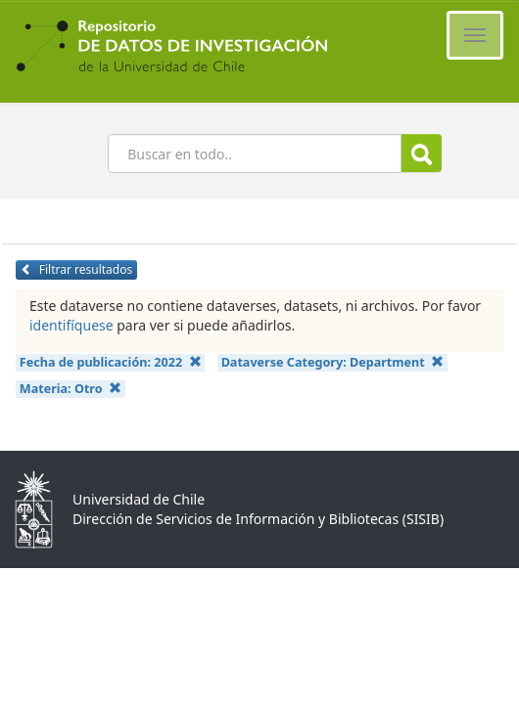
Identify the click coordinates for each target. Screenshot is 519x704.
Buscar (421, 154)
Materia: (70, 388)
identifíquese (71, 325)
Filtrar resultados (76, 269)
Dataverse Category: (333, 362)
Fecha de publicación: (111, 362)
